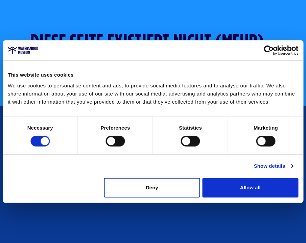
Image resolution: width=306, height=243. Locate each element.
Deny (152, 187)
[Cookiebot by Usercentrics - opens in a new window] (268, 50)
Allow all (250, 187)
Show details (269, 166)
